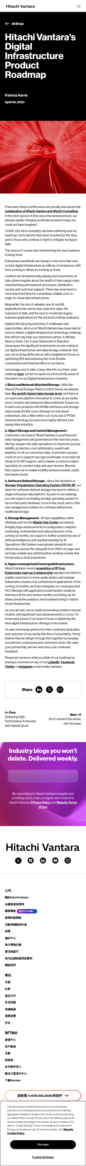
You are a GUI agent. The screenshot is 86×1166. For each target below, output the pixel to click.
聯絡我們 (10, 965)
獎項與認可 (12, 951)
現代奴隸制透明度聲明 (18, 958)
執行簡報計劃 (13, 944)
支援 (7, 982)
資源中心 (10, 1039)
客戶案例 (10, 1046)
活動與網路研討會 (16, 924)
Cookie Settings (43, 1157)
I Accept (43, 1144)
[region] (43, 1133)
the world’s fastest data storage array (37, 393)
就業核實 (10, 1016)
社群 (7, 989)
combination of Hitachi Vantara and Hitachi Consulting (41, 211)
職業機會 (10, 911)
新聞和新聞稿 (13, 918)
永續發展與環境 (14, 904)
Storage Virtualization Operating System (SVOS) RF (40, 485)
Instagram (25, 667)
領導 (7, 931)
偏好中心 (10, 938)
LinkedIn (54, 662)
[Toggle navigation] (78, 6)
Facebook (67, 662)
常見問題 (10, 1002)
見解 (7, 1053)
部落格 (9, 1060)
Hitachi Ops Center (46, 522)
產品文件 (10, 996)
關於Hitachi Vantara (16, 897)
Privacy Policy (40, 802)
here (20, 374)
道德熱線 (10, 1009)
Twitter (10, 667)
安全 (7, 1022)
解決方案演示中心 (16, 1073)
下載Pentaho (13, 1080)
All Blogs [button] (14, 24)
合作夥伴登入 (13, 1066)
